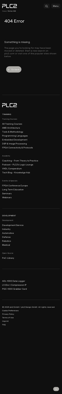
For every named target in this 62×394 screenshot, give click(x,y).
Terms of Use (8, 317)
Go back (14, 69)
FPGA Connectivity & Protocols (17, 147)
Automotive (8, 233)
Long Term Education (13, 189)
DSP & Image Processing (14, 143)
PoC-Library (8, 258)
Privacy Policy (8, 314)
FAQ (4, 324)
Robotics (6, 241)
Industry (6, 229)
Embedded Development (14, 139)
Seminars (7, 193)
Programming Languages (15, 135)
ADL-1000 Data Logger (13, 281)
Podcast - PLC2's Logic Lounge (17, 164)
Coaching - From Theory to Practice (20, 160)
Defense (6, 237)
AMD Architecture (11, 127)
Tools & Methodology (12, 131)
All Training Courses (12, 124)
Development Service (13, 225)
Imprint (5, 321)
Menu (55, 6)
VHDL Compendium (12, 168)
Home (4, 11)
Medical (6, 245)
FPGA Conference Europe (15, 185)
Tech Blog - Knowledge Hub (16, 172)
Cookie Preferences (10, 310)
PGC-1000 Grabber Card (14, 289)
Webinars (7, 197)
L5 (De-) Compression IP (14, 285)
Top (56, 389)
